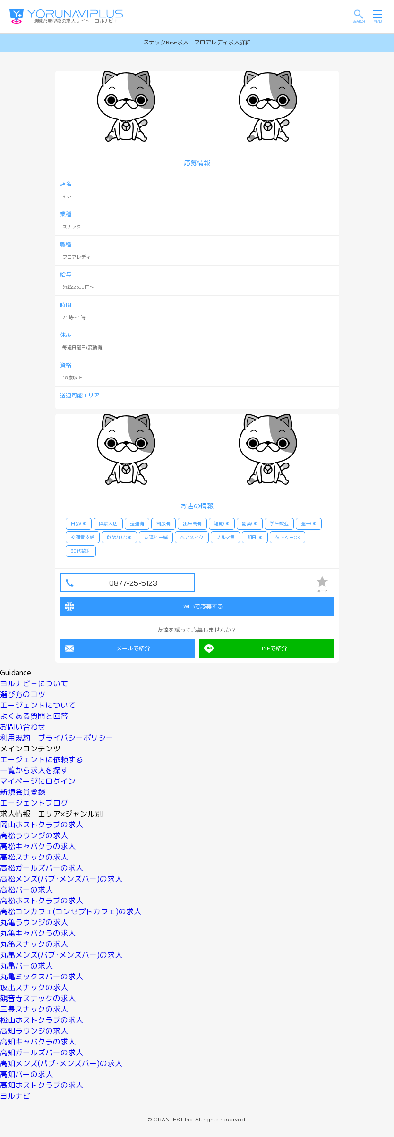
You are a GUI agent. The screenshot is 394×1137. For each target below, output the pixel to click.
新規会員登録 (22, 792)
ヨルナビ (15, 1096)
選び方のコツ (22, 694)
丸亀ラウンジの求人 (34, 922)
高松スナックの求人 (34, 857)
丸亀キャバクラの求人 (38, 933)
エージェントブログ (34, 803)
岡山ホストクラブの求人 (41, 824)
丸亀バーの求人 (26, 965)
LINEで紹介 (245, 648)
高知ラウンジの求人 (34, 1031)
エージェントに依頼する (41, 759)
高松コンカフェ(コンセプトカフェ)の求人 (70, 911)
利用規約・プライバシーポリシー (56, 738)
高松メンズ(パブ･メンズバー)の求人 (61, 879)
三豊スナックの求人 (34, 1009)
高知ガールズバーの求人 (41, 1052)
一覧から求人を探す (34, 770)
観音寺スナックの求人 (38, 998)
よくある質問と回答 (34, 716)
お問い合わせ (22, 727)
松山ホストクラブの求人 (41, 1020)
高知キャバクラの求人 (38, 1041)
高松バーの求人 (26, 889)
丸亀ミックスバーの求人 (41, 976)
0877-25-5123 (133, 583)
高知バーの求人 (26, 1074)
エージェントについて (38, 705)
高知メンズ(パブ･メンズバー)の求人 (61, 1063)
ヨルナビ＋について (34, 683)
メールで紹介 (107, 648)
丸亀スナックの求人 (34, 944)
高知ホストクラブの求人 (41, 1085)
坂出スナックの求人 (34, 987)
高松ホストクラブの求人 (41, 900)
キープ (322, 584)
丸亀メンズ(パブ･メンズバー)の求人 (61, 955)
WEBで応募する (144, 606)
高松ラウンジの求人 (34, 835)
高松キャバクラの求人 (38, 846)
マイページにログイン (38, 781)
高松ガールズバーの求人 (41, 868)
